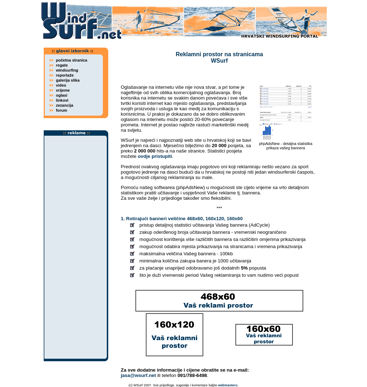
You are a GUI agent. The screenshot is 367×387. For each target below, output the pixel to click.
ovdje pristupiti (155, 156)
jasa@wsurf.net (138, 375)
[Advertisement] (76, 247)
